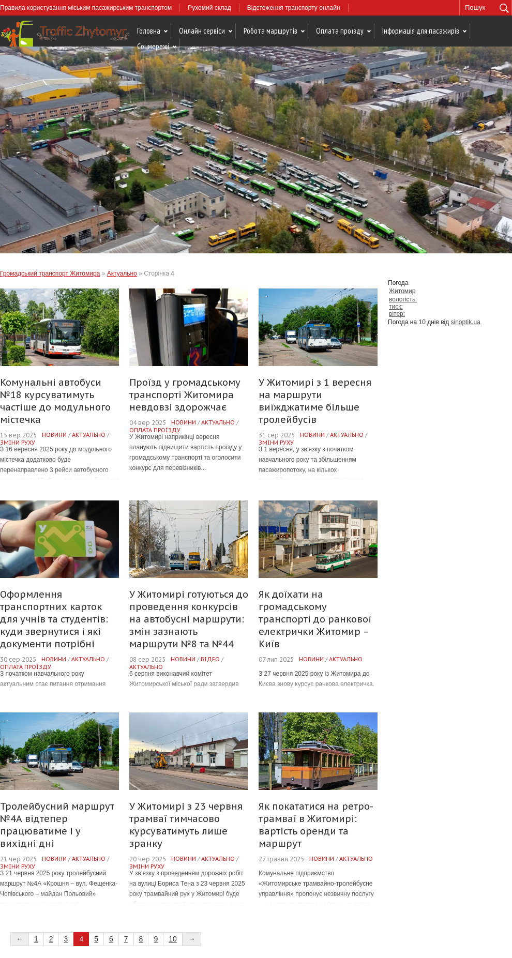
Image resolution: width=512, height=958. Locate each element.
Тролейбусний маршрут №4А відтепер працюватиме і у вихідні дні (57, 824)
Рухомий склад (209, 7)
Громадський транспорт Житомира (50, 273)
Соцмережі (153, 46)
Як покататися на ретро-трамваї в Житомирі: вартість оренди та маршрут (316, 824)
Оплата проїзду (340, 31)
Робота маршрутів (270, 31)
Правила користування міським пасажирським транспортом (86, 7)
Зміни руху (17, 442)
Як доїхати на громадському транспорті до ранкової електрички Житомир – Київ (315, 619)
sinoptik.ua (465, 322)
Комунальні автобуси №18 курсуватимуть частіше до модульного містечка (55, 400)
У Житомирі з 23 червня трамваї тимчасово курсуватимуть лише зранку (186, 824)
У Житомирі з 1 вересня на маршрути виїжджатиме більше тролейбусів (315, 400)
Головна (148, 31)
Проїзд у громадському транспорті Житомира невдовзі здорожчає (184, 394)
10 (173, 939)
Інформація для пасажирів (420, 31)
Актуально (122, 273)
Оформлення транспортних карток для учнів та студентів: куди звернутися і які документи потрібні (54, 619)
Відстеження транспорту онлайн (293, 7)
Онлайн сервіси (202, 31)
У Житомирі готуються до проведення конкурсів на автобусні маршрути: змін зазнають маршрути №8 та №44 (188, 619)
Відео (210, 659)
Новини (54, 434)
